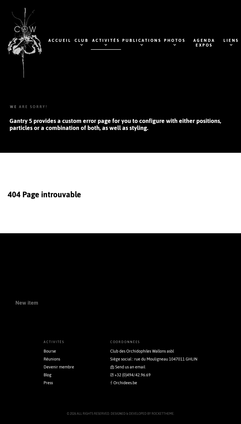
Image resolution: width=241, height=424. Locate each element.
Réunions (52, 359)
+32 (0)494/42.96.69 (133, 375)
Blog (47, 375)
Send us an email (130, 367)
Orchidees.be (125, 383)
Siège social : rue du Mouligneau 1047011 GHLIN (153, 359)
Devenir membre (59, 367)
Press (48, 383)
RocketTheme (163, 413)
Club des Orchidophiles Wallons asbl (142, 351)
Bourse (50, 351)
